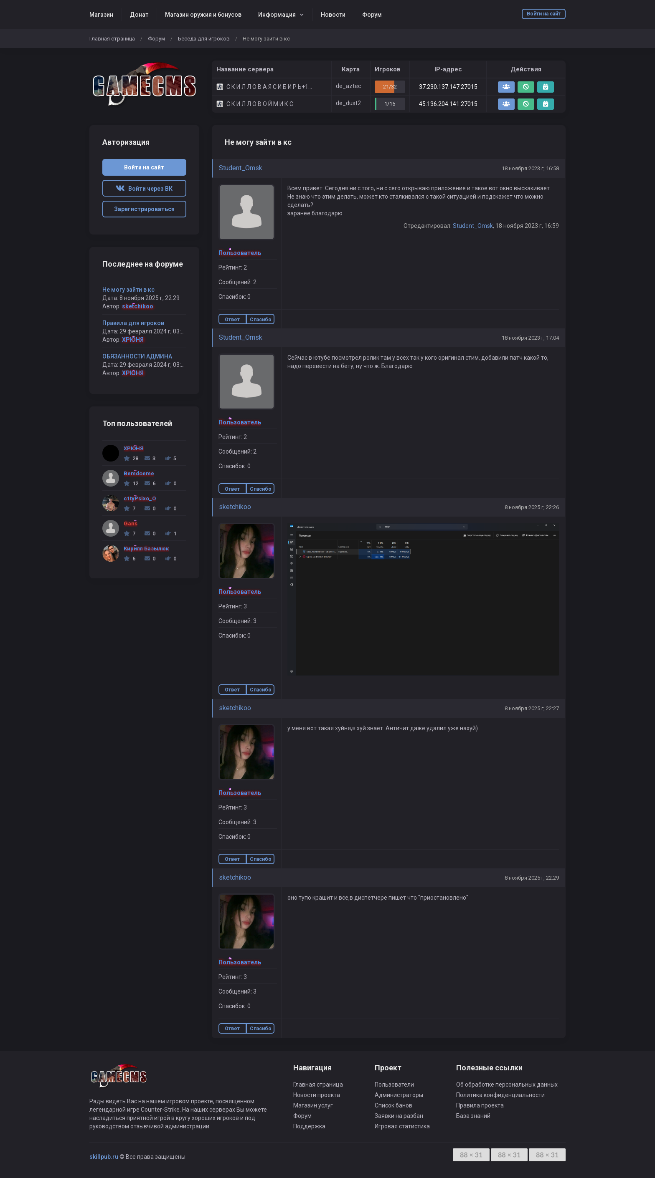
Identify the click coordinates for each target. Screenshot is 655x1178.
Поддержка (309, 1126)
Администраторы (399, 1095)
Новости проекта (316, 1095)
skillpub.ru (103, 1156)
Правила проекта (480, 1105)
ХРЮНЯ (133, 339)
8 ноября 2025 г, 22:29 (532, 878)
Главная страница (112, 38)
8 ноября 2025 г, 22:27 (532, 708)
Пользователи (394, 1084)
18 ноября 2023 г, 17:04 (530, 338)
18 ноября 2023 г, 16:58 (530, 168)
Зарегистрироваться (144, 209)
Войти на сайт (544, 14)
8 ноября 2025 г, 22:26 (532, 507)
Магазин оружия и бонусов (203, 14)
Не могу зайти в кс (128, 289)
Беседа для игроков (204, 38)
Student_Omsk (240, 168)
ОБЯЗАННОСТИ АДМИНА (137, 356)
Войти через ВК (144, 188)
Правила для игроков (133, 323)
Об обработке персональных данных (507, 1084)
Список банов (393, 1105)
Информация (277, 14)
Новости (333, 14)
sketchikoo (235, 507)
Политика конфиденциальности (500, 1095)
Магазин (101, 14)
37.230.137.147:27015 (448, 86)
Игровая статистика (402, 1126)
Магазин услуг (313, 1105)
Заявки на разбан (399, 1115)
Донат (139, 14)
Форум (372, 14)
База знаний (473, 1115)
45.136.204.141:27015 (448, 104)
